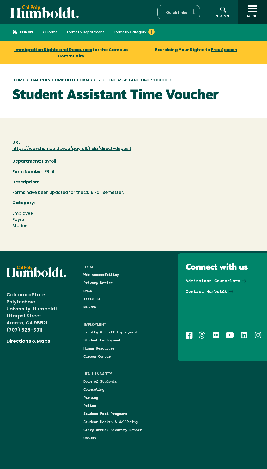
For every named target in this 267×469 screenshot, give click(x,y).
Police (89, 406)
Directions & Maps (28, 341)
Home (18, 80)
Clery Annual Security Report (112, 430)
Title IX (91, 299)
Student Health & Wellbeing (110, 422)
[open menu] (252, 12)
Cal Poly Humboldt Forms (61, 80)
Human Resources (99, 348)
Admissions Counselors (213, 280)
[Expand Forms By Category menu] (151, 32)
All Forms (49, 32)
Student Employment (102, 340)
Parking (90, 397)
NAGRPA (89, 307)
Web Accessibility (101, 275)
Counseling (93, 389)
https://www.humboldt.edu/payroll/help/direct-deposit (71, 149)
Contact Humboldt (206, 291)
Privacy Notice (98, 283)
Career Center (97, 356)
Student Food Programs (105, 414)
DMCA (87, 291)
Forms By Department (85, 32)
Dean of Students (100, 381)
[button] (178, 12)
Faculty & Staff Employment (110, 332)
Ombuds (89, 438)
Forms (23, 33)
